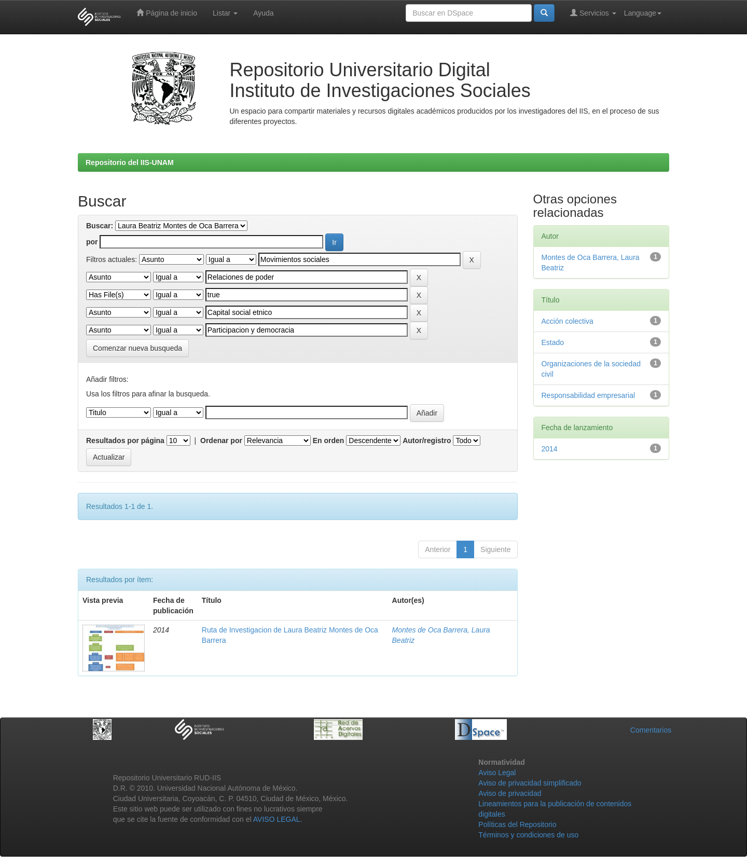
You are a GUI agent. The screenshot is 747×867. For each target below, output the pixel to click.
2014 (550, 449)
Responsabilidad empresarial (588, 395)
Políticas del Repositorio (517, 824)
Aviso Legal (497, 772)
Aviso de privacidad (509, 793)
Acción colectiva (567, 321)
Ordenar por (221, 440)
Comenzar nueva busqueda (137, 348)
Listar (225, 13)
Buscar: (99, 226)
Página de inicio (166, 12)
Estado (553, 342)
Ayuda (263, 13)
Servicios (593, 12)
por (92, 242)
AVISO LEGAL (276, 819)
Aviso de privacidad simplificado (529, 783)
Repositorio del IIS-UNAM (130, 162)
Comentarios (650, 730)
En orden (328, 440)
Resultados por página (125, 440)
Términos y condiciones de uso (528, 835)
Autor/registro (427, 440)
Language (642, 13)
